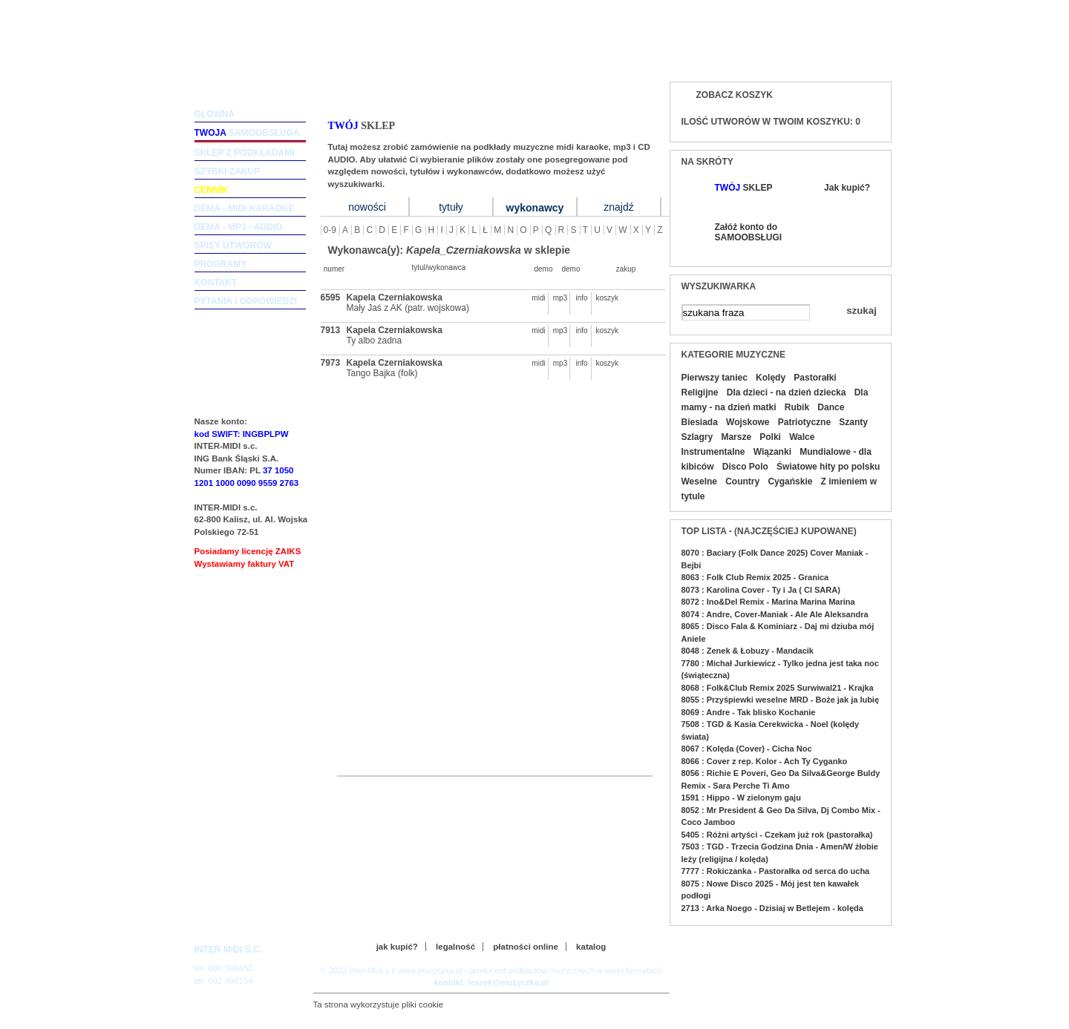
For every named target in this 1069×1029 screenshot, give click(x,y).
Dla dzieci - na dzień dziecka (786, 392)
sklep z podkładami (244, 153)
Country (742, 481)
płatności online (525, 946)
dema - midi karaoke (244, 208)
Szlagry (697, 437)
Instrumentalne (713, 452)
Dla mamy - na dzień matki (775, 399)
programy (220, 264)
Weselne (699, 481)
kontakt (216, 282)
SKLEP (744, 188)
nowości (367, 207)
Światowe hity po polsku (828, 466)
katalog (591, 946)
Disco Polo (745, 466)
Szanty (853, 422)
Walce (801, 437)
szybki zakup (227, 171)
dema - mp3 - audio (238, 227)
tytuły (451, 207)
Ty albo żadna (374, 340)
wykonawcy (535, 208)
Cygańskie (790, 481)
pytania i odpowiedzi (246, 301)
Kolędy (770, 377)
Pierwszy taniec (714, 377)
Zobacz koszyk (734, 95)
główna (214, 114)
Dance (830, 407)
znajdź (618, 207)
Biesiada (699, 422)
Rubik (797, 407)
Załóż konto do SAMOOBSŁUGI (747, 232)
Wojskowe (747, 422)
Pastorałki (815, 377)
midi (538, 298)
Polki (770, 437)
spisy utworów (233, 245)
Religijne (700, 392)
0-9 (330, 230)
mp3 (560, 298)
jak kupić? (397, 946)
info (581, 298)
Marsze (736, 437)
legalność (455, 946)
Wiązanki (772, 452)
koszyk (603, 298)
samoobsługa (247, 133)
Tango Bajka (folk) (382, 373)
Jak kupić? (847, 188)
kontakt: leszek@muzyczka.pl (491, 982)
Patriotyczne (804, 422)
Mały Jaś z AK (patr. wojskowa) (408, 308)
